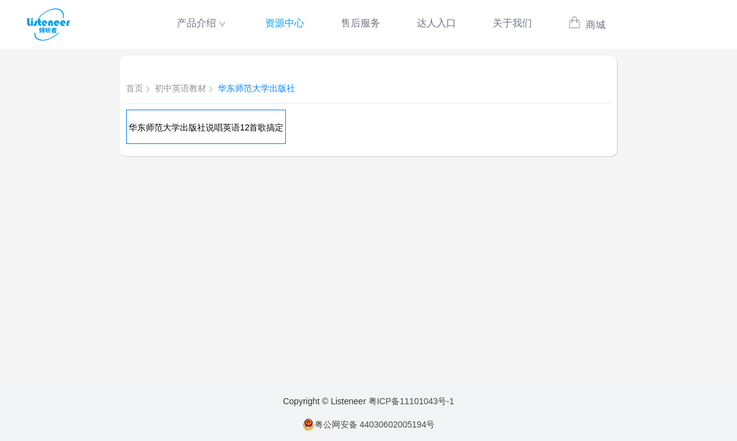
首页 (134, 88)
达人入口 (436, 23)
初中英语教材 (180, 88)
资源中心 (284, 23)
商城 (587, 25)
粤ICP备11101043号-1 (411, 401)
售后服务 (360, 23)
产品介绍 (196, 23)
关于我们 (512, 23)
